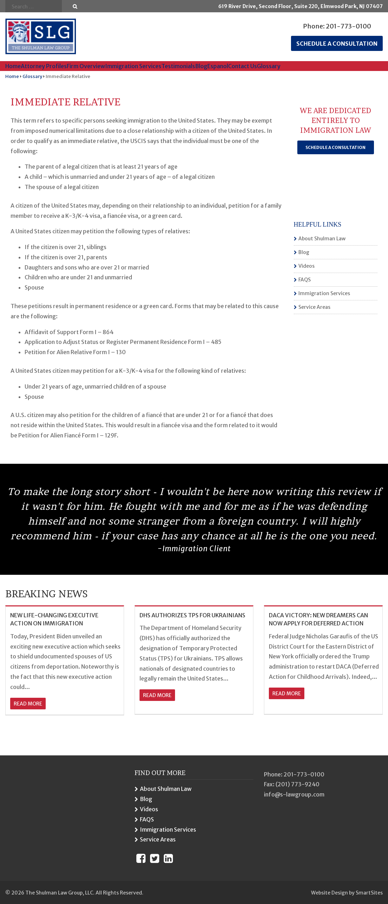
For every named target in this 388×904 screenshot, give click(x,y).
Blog (201, 66)
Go (75, 6)
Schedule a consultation (336, 43)
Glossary (268, 66)
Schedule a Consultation (335, 147)
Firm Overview (86, 66)
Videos (306, 266)
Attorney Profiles (44, 66)
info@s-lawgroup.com (294, 794)
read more (28, 704)
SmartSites (369, 893)
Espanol (217, 66)
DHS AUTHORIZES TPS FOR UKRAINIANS (192, 615)
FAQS (304, 279)
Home (13, 66)
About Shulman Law (321, 238)
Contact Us (242, 66)
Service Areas (314, 307)
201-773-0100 (348, 26)
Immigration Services (133, 66)
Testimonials (178, 66)
